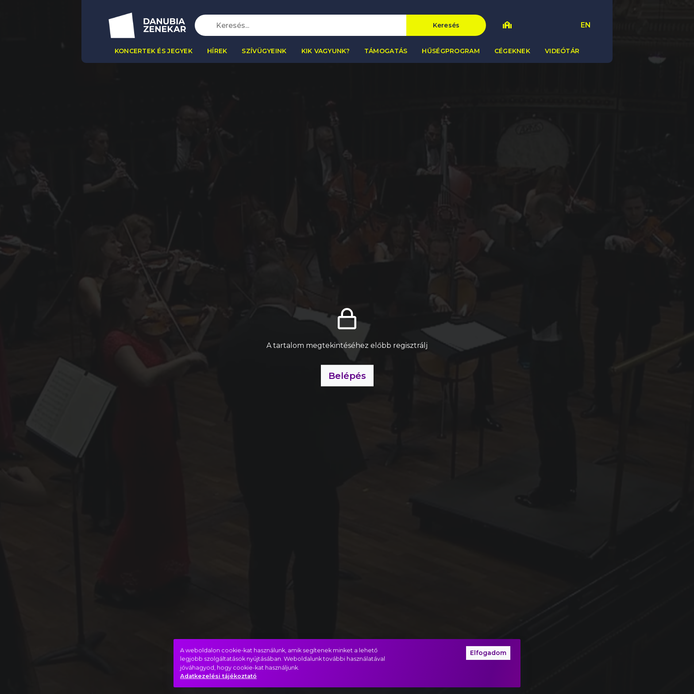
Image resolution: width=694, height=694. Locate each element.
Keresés (446, 25)
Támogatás (386, 51)
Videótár (562, 51)
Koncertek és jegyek (154, 51)
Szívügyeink (264, 51)
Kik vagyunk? (325, 51)
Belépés (347, 375)
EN (586, 25)
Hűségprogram (450, 51)
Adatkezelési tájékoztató (218, 676)
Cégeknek (512, 51)
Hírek (217, 51)
